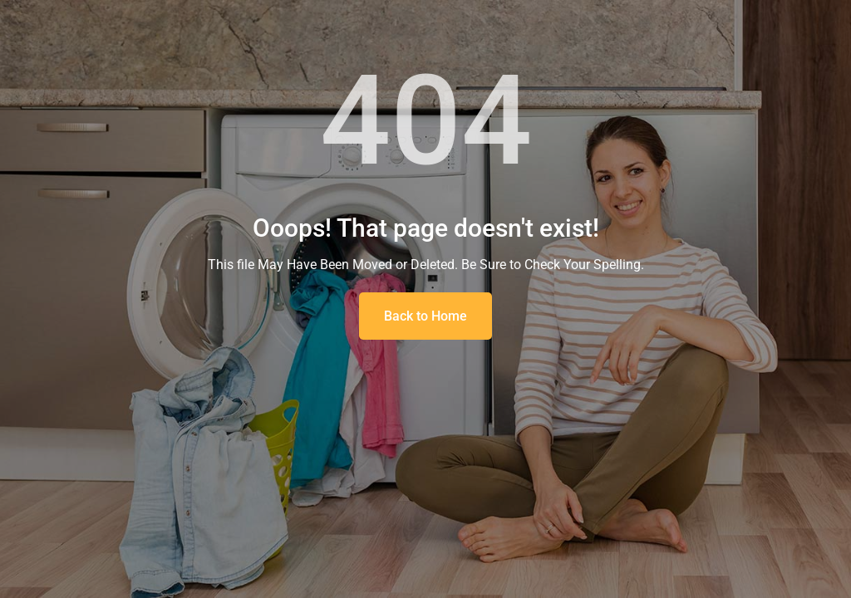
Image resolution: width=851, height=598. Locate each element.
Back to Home (425, 316)
